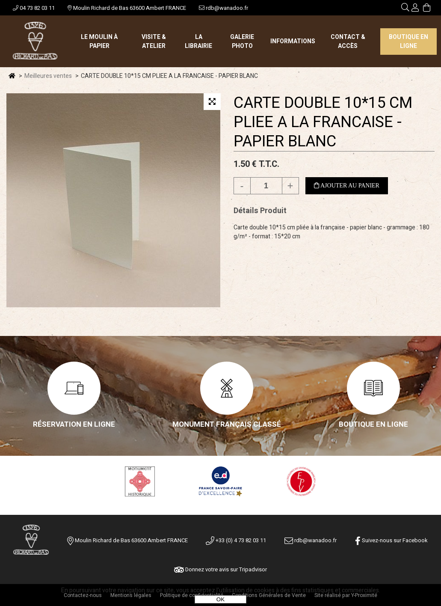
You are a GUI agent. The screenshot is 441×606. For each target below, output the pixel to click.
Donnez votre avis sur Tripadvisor (220, 569)
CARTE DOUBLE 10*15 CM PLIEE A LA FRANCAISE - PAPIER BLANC (323, 122)
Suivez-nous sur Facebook (391, 540)
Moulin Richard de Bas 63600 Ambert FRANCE (127, 8)
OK (220, 599)
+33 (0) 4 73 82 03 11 (236, 540)
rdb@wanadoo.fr (223, 8)
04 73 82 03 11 (34, 8)
